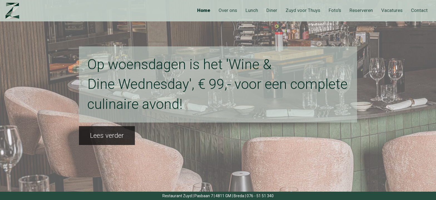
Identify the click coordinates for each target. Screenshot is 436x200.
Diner (271, 10)
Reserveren (361, 10)
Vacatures (392, 10)
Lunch (252, 10)
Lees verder (107, 135)
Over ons (228, 10)
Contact (419, 10)
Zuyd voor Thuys (303, 10)
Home (203, 10)
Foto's (335, 10)
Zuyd (17, 11)
